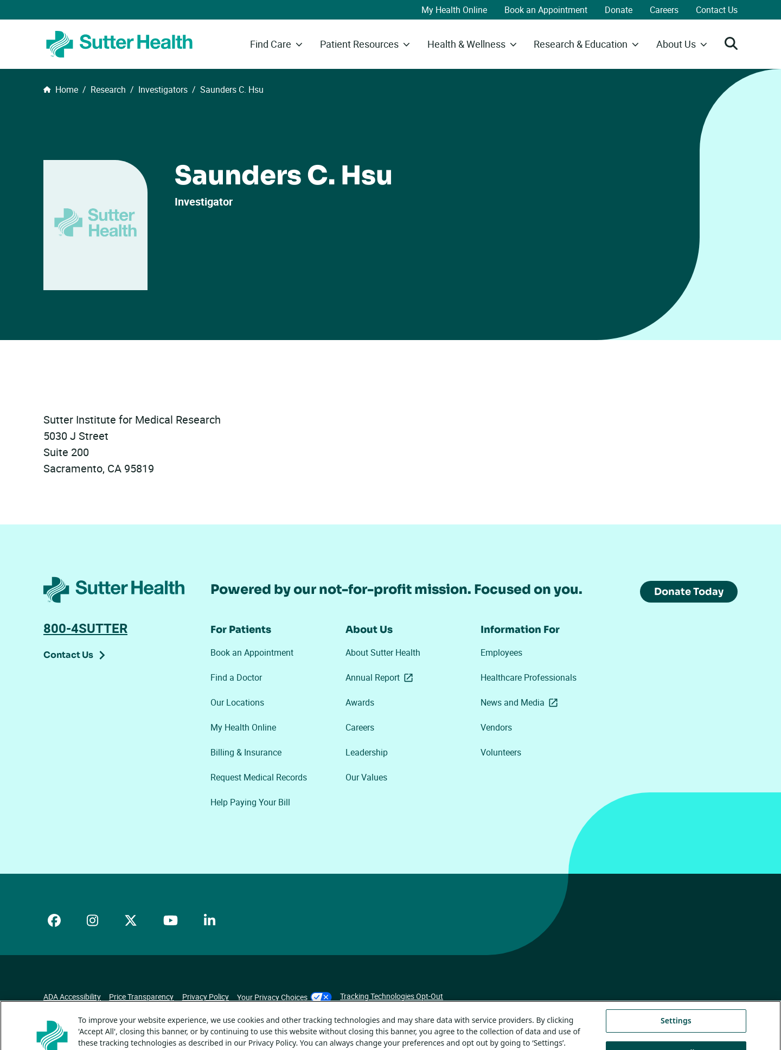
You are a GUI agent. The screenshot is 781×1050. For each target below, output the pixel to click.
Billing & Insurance (245, 752)
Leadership (366, 752)
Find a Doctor (236, 677)
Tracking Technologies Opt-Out (391, 996)
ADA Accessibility (72, 996)
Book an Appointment (545, 10)
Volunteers (501, 752)
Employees (501, 652)
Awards (359, 702)
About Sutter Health (382, 652)
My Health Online (454, 10)
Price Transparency (141, 996)
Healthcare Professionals (529, 677)
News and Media (521, 702)
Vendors (496, 727)
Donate (618, 10)
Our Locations (237, 702)
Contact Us (717, 10)
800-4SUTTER (85, 628)
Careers (664, 10)
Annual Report (381, 677)
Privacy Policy (205, 996)
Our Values (366, 777)
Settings (676, 1034)
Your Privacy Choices (284, 997)
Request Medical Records (258, 777)
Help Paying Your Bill (250, 802)
